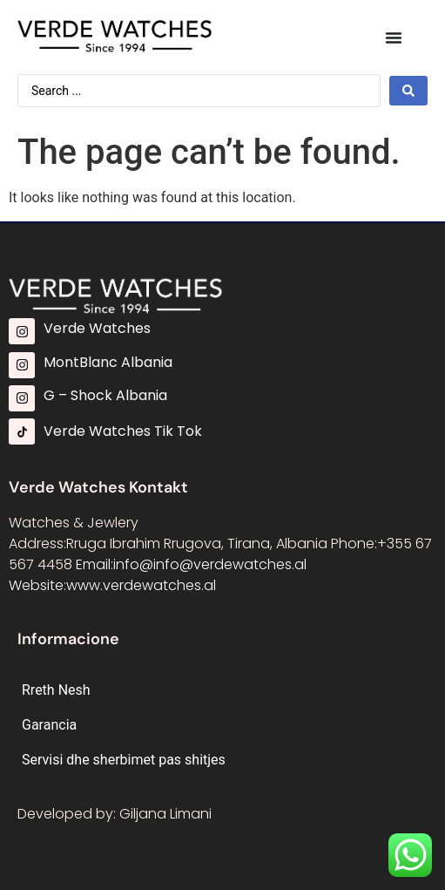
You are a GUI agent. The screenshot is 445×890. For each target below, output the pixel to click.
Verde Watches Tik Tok (123, 431)
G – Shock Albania (105, 395)
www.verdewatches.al (141, 585)
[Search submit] (408, 90)
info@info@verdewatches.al (210, 564)
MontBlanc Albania (108, 362)
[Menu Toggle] (393, 37)
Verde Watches (97, 328)
